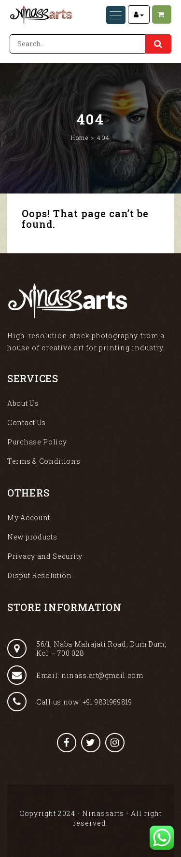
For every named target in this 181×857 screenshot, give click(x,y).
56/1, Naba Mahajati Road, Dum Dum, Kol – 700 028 (87, 648)
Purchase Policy (37, 441)
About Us (23, 403)
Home (79, 137)
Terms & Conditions (44, 461)
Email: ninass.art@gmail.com (75, 675)
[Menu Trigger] (115, 15)
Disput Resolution (39, 575)
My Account (28, 517)
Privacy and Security (45, 556)
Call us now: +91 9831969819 (69, 701)
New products (32, 536)
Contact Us (26, 422)
